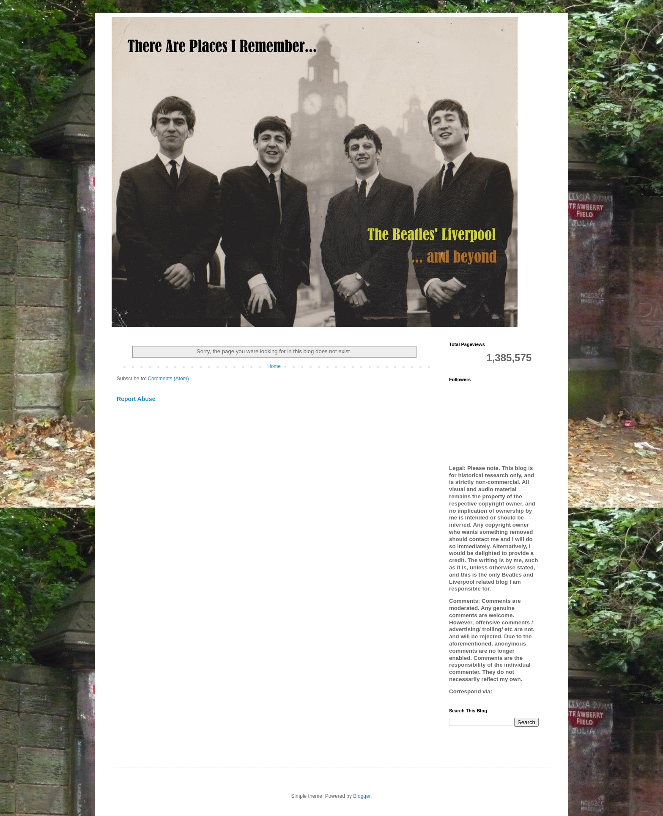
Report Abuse (136, 399)
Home (274, 366)
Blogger (361, 796)
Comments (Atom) (168, 379)
